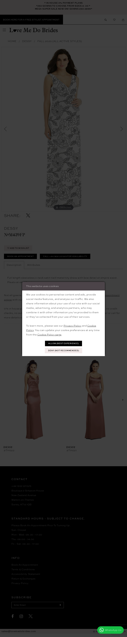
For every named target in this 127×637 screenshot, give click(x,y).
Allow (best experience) (63, 343)
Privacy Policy (72, 325)
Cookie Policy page (49, 334)
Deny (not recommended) (63, 350)
